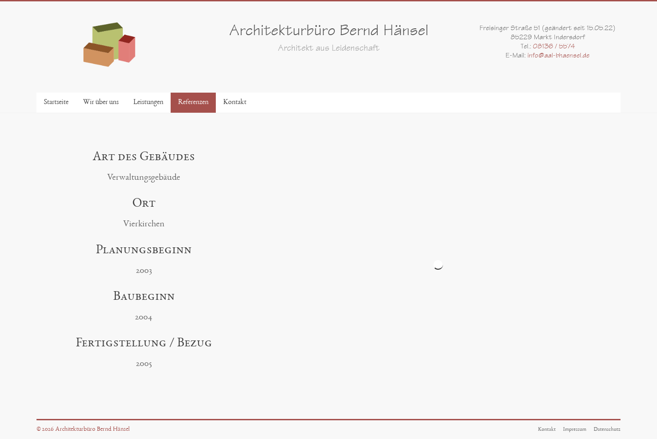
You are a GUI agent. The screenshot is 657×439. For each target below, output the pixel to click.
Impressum (574, 429)
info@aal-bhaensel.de (558, 56)
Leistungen (148, 102)
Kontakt (234, 102)
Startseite (56, 102)
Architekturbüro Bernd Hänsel (328, 32)
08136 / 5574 (554, 47)
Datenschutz (607, 429)
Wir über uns (101, 102)
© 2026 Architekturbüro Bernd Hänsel (83, 429)
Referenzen (193, 102)
